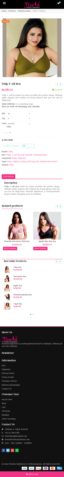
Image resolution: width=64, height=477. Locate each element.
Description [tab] (8, 177)
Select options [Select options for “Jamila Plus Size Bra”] (40, 249)
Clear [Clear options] (8, 127)
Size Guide (7, 140)
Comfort (15, 162)
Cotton (23, 162)
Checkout (6, 411)
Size (3, 113)
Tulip (10, 152)
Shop (4, 403)
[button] (60, 76)
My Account (7, 399)
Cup (3, 118)
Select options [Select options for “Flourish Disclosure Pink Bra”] (10, 249)
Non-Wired (52, 162)
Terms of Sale (8, 377)
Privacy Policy (8, 373)
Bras (9, 162)
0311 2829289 (34, 107)
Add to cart (33, 474)
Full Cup (30, 162)
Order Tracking (9, 419)
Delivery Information (11, 385)
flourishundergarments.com (17, 440)
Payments (6, 369)
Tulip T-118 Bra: (11, 187)
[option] (32, 47)
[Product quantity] (6, 133)
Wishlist (5, 415)
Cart (4, 407)
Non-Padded (40, 162)
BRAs (14, 158)
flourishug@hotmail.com (16, 436)
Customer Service (9, 381)
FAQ (3, 366)
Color (4, 123)
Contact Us (6, 389)
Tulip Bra (22, 158)
